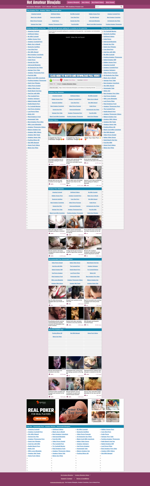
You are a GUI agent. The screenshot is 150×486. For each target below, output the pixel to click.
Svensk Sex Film (74, 21)
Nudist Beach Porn (34, 104)
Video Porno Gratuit (34, 85)
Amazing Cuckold (36, 14)
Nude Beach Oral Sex (34, 91)
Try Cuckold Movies (34, 106)
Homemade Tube (33, 119)
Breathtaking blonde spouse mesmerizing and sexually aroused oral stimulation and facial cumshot (56, 323)
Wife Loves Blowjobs (34, 124)
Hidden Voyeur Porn (94, 14)
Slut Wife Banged (33, 142)
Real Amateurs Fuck (34, 116)
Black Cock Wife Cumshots (94, 24)
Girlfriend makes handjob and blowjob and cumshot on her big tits (57, 393)
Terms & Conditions (82, 478)
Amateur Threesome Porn (56, 24)
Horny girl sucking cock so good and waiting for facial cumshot (56, 161)
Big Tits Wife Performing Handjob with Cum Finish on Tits (56, 301)
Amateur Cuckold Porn (114, 14)
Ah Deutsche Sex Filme (113, 21)
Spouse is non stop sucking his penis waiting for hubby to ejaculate (92, 182)
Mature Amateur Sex (34, 129)
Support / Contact (66, 478)
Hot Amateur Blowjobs (67, 475)
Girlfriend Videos (55, 14)
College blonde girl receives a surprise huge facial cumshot (74, 251)
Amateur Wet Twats (34, 135)
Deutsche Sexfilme (55, 17)
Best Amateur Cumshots (114, 17)
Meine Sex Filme (33, 148)
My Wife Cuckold (75, 14)
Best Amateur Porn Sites (36, 122)
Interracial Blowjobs (94, 21)
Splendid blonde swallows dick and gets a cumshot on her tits (92, 371)
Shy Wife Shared (94, 17)
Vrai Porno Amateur (34, 109)
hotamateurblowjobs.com (57, 482)
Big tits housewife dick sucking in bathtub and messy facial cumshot (92, 301)
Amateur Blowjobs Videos (69, 84)
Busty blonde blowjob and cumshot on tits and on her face (92, 160)
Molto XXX (31, 114)
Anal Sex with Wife (34, 93)
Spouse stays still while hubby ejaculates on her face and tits (92, 392)
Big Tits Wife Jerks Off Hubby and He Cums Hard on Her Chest (74, 182)
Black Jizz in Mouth (36, 17)
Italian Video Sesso (34, 88)
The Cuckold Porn (33, 96)
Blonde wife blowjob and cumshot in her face (55, 371)
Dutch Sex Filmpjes (34, 83)
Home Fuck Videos (34, 145)
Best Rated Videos (98, 2)
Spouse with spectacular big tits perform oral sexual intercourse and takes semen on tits (74, 161)
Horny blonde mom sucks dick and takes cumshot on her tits (92, 230)
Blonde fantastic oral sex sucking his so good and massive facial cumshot (73, 393)
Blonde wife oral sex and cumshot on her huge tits (55, 181)
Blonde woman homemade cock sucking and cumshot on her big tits (74, 231)
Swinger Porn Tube (36, 24)
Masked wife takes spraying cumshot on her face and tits (74, 322)
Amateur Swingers (34, 98)
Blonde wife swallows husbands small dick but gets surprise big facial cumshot (92, 252)
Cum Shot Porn (75, 17)
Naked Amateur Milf (34, 101)
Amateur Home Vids (34, 137)
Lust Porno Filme (33, 111)
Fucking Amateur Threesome (114, 24)
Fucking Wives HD (34, 140)
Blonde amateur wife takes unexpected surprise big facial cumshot (57, 252)
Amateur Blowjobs (73, 2)
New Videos (85, 2)
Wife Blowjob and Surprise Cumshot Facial (91, 322)
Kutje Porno (55, 21)
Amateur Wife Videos (34, 132)
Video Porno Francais (36, 21)
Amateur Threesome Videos (37, 127)
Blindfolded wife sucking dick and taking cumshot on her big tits (74, 372)
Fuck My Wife (75, 24)
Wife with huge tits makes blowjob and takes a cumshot (56, 230)
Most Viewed (110, 2)
